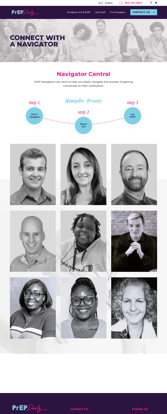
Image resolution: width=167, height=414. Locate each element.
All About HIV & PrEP (78, 12)
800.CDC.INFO (133, 3)
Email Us (108, 3)
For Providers (117, 12)
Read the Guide (22, 388)
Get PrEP (100, 12)
